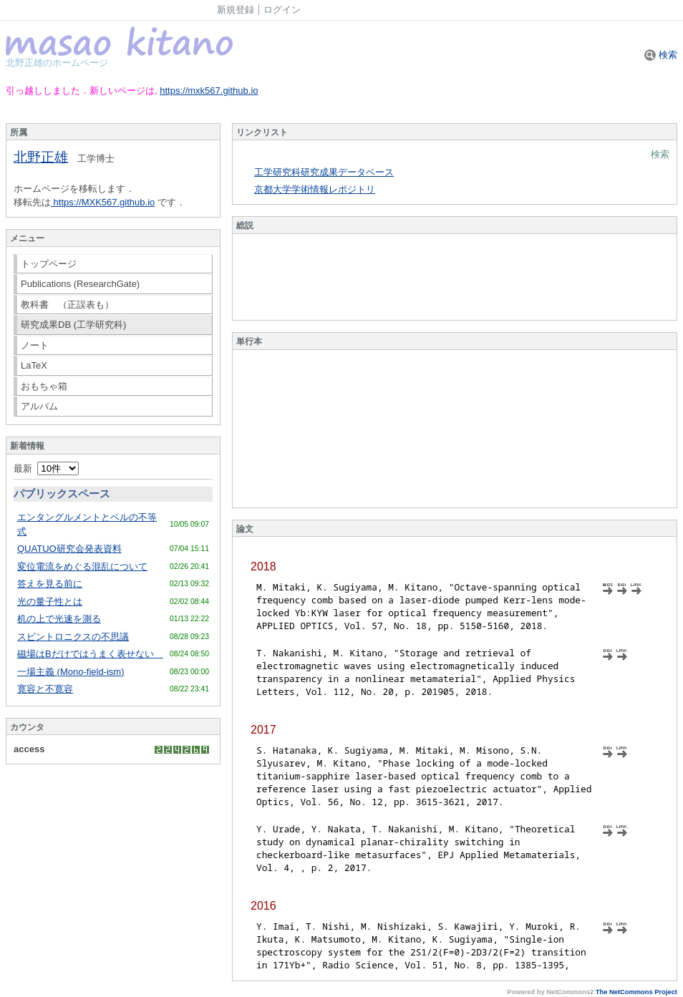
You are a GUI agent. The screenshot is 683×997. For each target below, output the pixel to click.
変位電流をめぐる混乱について (82, 566)
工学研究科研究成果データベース (324, 172)
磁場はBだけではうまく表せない (90, 653)
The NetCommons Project (636, 992)
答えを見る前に (49, 583)
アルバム (39, 406)
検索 (660, 54)
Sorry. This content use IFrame (454, 277)
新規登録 (235, 9)
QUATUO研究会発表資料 (69, 548)
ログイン (282, 9)
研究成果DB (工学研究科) (73, 324)
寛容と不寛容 (45, 689)
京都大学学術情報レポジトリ (314, 189)
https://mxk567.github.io (209, 90)
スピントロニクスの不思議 (73, 636)
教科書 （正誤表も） (67, 304)
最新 (46, 468)
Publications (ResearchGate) (80, 283)
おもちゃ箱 (44, 386)
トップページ (49, 263)
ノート (35, 345)
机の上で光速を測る (59, 618)
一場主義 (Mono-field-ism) (71, 671)
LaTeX (34, 365)
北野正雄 (41, 157)
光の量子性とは (49, 601)
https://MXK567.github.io (103, 202)
